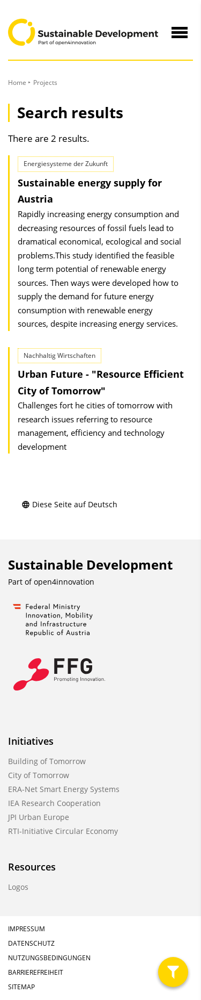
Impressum (26, 928)
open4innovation (64, 582)
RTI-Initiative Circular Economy (63, 831)
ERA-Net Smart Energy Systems (64, 789)
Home (17, 82)
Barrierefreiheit (35, 972)
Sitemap (21, 986)
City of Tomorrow (38, 775)
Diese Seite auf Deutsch (69, 504)
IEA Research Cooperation (54, 803)
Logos (18, 887)
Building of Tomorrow (47, 761)
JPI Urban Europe (38, 817)
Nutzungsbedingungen (49, 957)
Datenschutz (31, 943)
